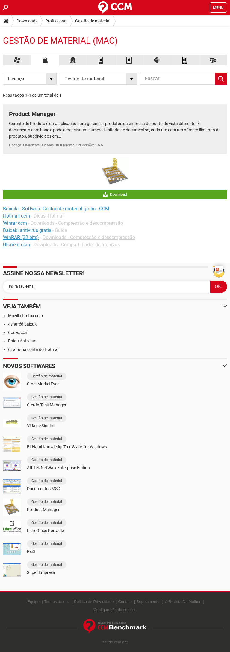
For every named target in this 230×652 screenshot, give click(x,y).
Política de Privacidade (94, 601)
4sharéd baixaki (22, 324)
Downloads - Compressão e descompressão (77, 223)
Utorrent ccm (16, 244)
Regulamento (147, 601)
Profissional (56, 21)
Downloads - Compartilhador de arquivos (77, 244)
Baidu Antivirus (22, 340)
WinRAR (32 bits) (21, 237)
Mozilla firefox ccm (25, 315)
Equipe (33, 601)
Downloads (26, 21)
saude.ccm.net (115, 642)
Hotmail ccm (16, 216)
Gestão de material (92, 21)
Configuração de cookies (114, 609)
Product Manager (32, 114)
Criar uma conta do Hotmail (33, 349)
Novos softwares (29, 366)
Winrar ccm (15, 223)
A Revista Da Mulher (183, 601)
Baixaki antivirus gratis (27, 230)
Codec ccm (18, 332)
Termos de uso (56, 601)
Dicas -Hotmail (49, 216)
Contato (125, 601)
